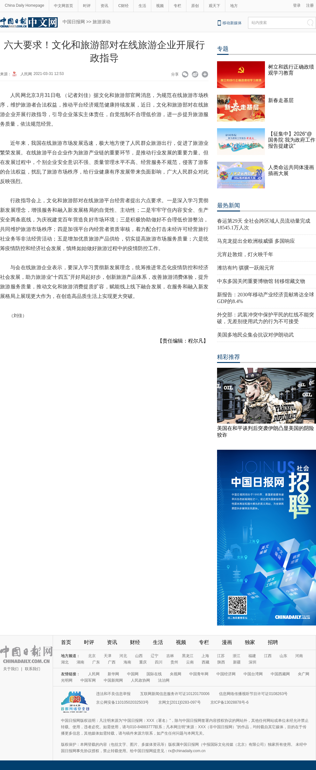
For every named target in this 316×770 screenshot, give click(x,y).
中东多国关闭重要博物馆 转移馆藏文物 (261, 281)
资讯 (104, 6)
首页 (66, 642)
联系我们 (32, 669)
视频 (160, 6)
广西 (112, 662)
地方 (234, 6)
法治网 (163, 680)
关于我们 (11, 669)
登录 (297, 5)
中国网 (133, 674)
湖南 (80, 662)
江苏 (221, 656)
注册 (310, 5)
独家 (250, 642)
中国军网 (88, 680)
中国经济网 (226, 674)
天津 (107, 656)
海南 (127, 662)
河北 (123, 656)
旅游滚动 (101, 21)
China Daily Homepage (24, 5)
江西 (268, 656)
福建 (252, 656)
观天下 (214, 6)
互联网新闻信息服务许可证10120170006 (174, 694)
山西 (139, 656)
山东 (283, 656)
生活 (142, 6)
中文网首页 (63, 6)
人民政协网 (140, 680)
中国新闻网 (113, 680)
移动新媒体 (232, 23)
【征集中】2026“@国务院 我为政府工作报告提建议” (291, 140)
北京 (92, 656)
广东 (96, 662)
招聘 (273, 642)
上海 (205, 656)
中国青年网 (198, 674)
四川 (158, 662)
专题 (223, 49)
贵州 (174, 662)
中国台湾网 (253, 674)
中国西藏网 (280, 674)
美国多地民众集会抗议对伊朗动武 (255, 334)
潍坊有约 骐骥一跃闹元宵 (246, 267)
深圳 (252, 662)
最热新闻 (228, 205)
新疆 (237, 662)
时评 (87, 6)
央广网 (303, 674)
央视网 (175, 674)
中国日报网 (74, 21)
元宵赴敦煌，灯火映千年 (245, 254)
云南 (190, 662)
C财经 (123, 6)
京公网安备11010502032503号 (122, 702)
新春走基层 (281, 100)
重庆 (143, 662)
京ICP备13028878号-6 (229, 702)
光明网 (66, 680)
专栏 (177, 6)
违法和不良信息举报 (113, 694)
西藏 (205, 662)
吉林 (170, 656)
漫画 (227, 642)
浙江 (236, 656)
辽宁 (154, 656)
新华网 (113, 674)
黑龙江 (187, 656)
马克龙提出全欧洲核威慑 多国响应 (256, 241)
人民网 (26, 74)
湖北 (65, 662)
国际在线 (154, 674)
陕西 (221, 662)
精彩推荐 (228, 357)
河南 (299, 656)
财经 (135, 642)
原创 (195, 6)
